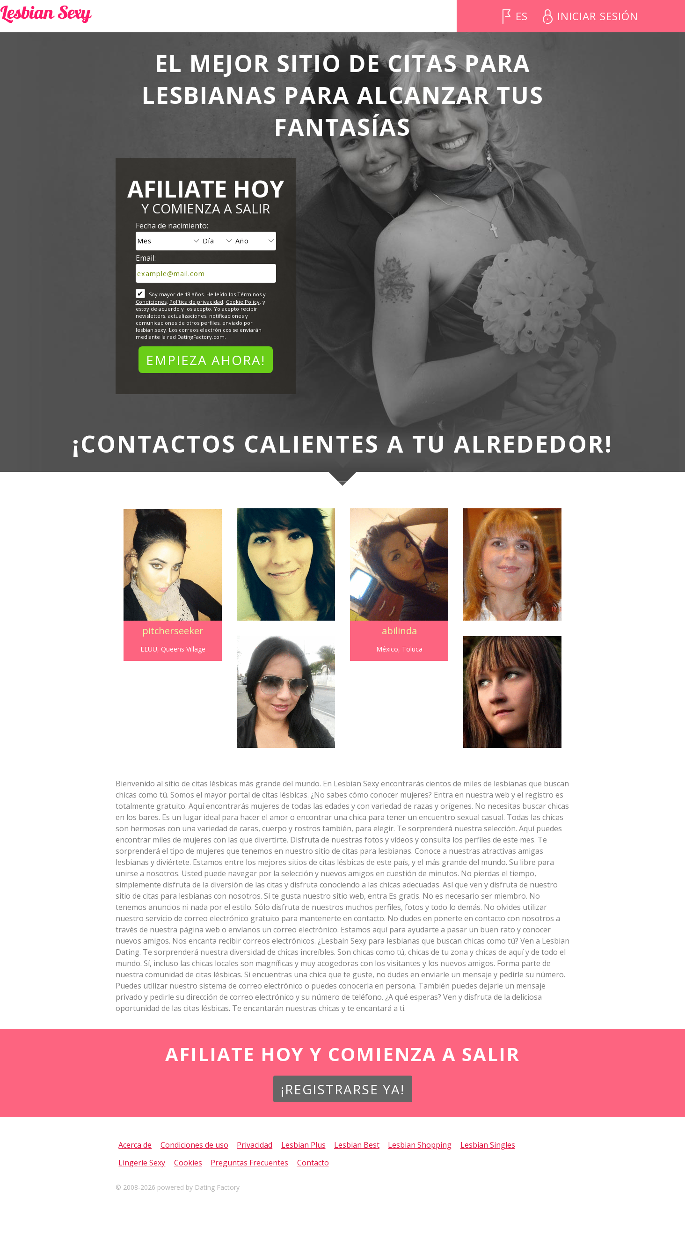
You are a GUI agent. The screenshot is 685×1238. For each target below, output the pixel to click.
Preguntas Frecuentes (249, 1162)
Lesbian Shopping (420, 1145)
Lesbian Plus (303, 1145)
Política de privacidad (196, 301)
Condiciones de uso (194, 1145)
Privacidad (254, 1145)
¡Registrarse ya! (343, 1089)
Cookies (188, 1162)
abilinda (400, 630)
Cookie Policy (243, 301)
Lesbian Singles (487, 1145)
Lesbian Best (356, 1145)
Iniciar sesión (597, 16)
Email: (146, 258)
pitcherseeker (170, 630)
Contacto (313, 1162)
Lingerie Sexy (141, 1162)
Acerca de (135, 1145)
